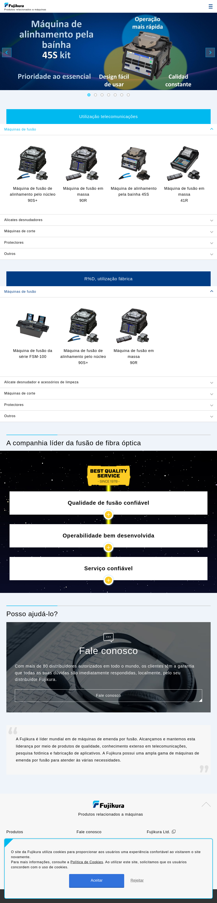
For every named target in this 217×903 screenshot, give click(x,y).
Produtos (14, 832)
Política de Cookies (87, 862)
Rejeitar (137, 880)
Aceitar (97, 880)
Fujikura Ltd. (158, 832)
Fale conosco (89, 832)
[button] (88, 94)
